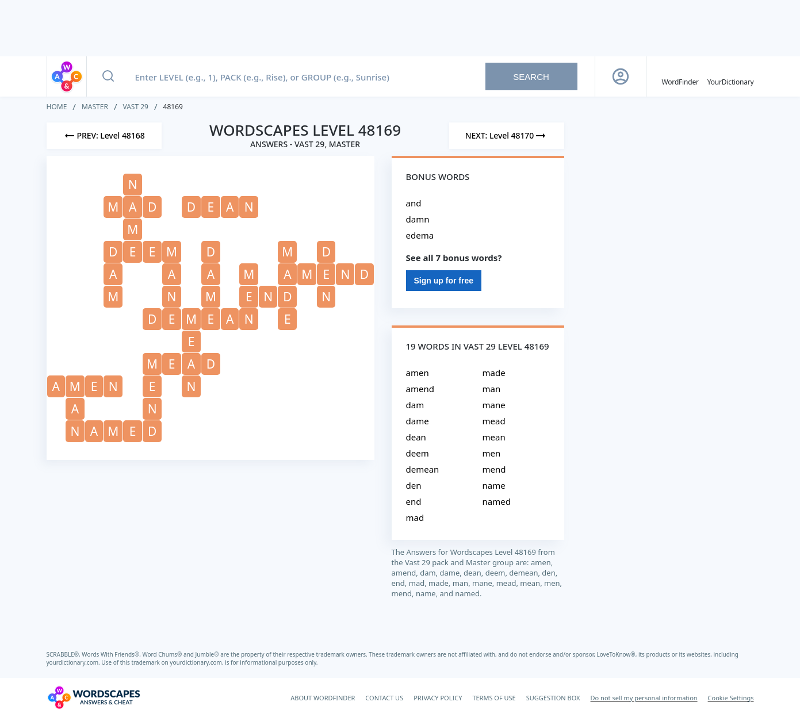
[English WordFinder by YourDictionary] (680, 76)
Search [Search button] (531, 77)
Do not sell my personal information (644, 697)
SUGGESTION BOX (553, 697)
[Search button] (108, 76)
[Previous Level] (104, 135)
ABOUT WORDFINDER (322, 697)
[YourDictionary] (730, 76)
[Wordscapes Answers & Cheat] (94, 697)
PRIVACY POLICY (438, 697)
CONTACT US (384, 697)
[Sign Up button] (620, 76)
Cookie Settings (731, 697)
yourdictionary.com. (74, 662)
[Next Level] (506, 135)
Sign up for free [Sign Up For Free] (443, 280)
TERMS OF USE (493, 697)
